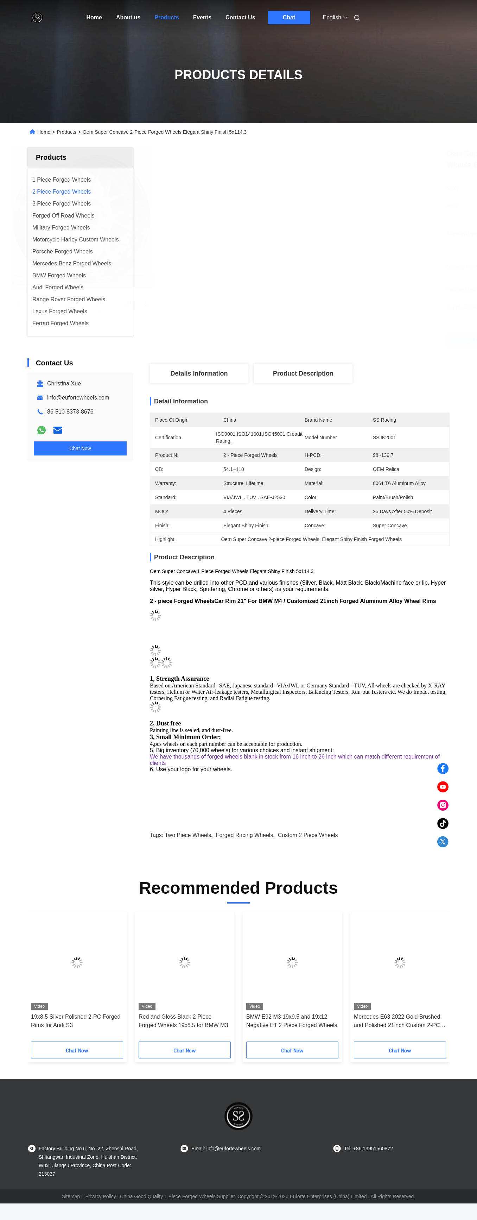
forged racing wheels (244, 835)
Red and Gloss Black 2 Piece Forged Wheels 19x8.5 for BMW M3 (183, 1021)
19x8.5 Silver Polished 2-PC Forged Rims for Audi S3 (75, 1021)
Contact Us (240, 17)
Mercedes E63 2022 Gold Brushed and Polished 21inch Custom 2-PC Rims (397, 1022)
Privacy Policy (100, 1196)
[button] (42, 979)
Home (94, 17)
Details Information (199, 373)
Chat (289, 17)
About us (128, 17)
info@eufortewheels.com (78, 398)
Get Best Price (341, 341)
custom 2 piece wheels (308, 835)
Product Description (303, 373)
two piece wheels (188, 835)
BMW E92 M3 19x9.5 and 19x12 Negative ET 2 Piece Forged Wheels (291, 1021)
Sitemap (71, 1196)
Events (202, 17)
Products (166, 17)
